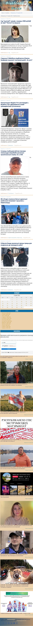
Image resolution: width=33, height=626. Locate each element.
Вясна (16, 8)
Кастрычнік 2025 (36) (7, 321)
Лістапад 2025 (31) (6, 319)
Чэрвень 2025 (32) (6, 326)
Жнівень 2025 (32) (6, 323)
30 (16, 307)
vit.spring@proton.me (21, 620)
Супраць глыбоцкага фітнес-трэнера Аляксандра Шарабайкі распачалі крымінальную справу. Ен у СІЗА (13, 153)
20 (2, 305)
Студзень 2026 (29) (6, 317)
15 (12, 303)
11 (26, 301)
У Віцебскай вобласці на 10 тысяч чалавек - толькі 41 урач (15, 613)
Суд (9, 52)
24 (21, 305)
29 (12, 307)
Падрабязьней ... (15, 52)
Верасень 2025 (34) (6, 322)
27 (2, 307)
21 (7, 305)
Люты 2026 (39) (5, 315)
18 (26, 303)
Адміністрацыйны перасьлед (15, 237)
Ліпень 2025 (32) (6, 325)
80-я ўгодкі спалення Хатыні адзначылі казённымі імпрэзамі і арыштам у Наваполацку (14, 201)
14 (7, 303)
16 (16, 303)
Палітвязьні (11, 193)
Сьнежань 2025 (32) (6, 318)
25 (26, 305)
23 (16, 305)
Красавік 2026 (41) (6, 313)
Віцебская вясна (11, 619)
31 (21, 307)
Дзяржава (10, 145)
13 (2, 303)
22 (12, 305)
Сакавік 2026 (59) (6, 314)
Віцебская (14, 3)
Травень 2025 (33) (6, 328)
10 (21, 301)
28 (7, 307)
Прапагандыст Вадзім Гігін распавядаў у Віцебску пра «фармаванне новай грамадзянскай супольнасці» (14, 104)
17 (21, 303)
